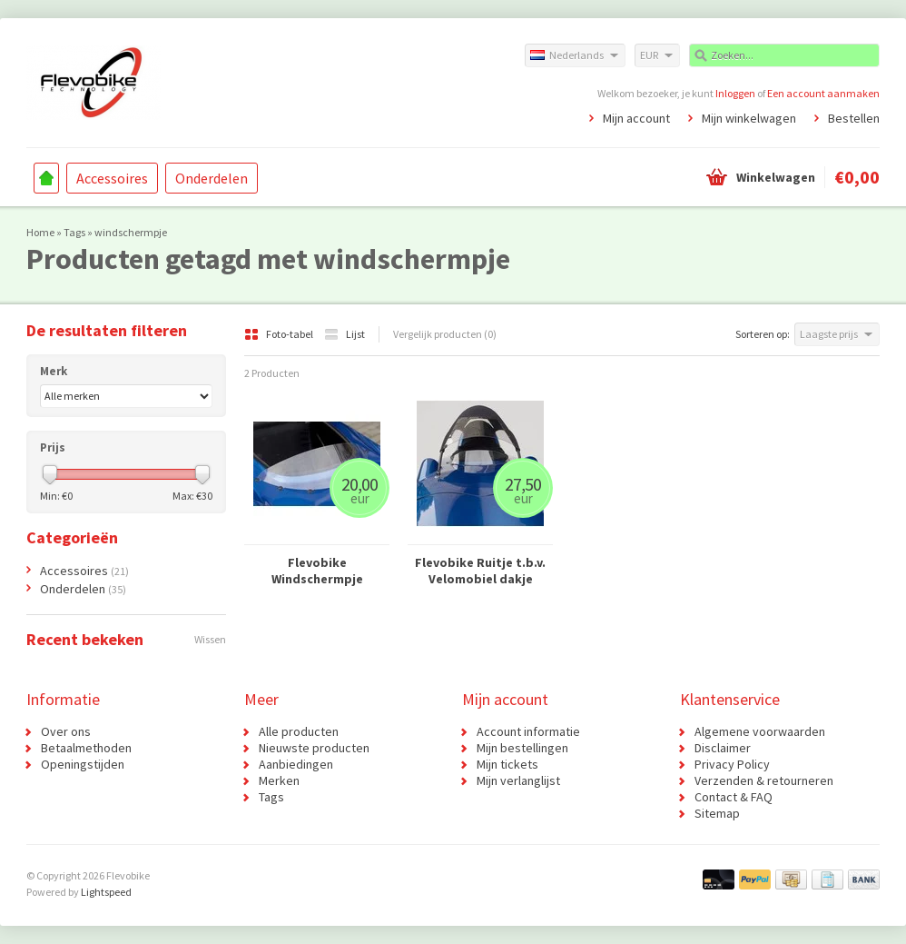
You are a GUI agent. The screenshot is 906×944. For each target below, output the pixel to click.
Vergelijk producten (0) (445, 334)
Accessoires (112, 178)
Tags (74, 232)
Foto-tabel (279, 334)
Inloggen (735, 93)
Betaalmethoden (86, 748)
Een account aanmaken (823, 93)
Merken (279, 780)
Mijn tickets (507, 764)
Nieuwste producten (314, 748)
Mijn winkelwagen (749, 118)
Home (46, 178)
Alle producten (299, 731)
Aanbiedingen (296, 764)
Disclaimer (722, 748)
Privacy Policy (732, 764)
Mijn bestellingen (522, 748)
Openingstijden (82, 764)
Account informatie (528, 731)
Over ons (66, 731)
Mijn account (636, 118)
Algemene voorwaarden (759, 731)
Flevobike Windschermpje (317, 570)
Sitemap (717, 813)
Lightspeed (106, 892)
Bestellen (854, 118)
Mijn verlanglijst (518, 780)
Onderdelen (211, 178)
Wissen (210, 639)
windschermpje (130, 232)
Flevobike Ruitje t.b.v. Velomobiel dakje (480, 570)
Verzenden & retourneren (763, 780)
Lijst (344, 334)
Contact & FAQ (733, 797)
